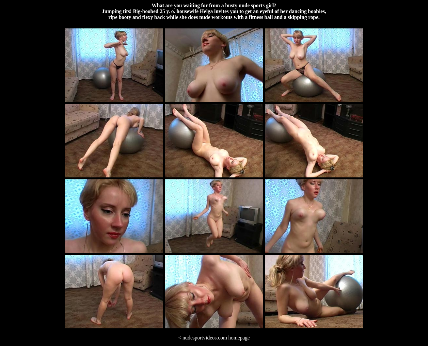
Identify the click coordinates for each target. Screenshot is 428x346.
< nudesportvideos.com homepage (214, 337)
